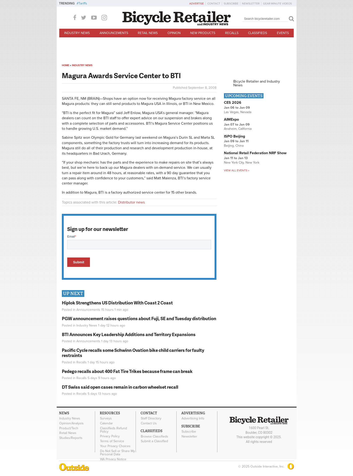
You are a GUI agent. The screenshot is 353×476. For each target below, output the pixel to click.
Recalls (231, 33)
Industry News (77, 33)
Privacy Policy (110, 436)
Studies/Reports (70, 438)
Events (283, 33)
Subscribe (231, 3)
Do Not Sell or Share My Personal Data (117, 452)
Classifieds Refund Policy (113, 429)
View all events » (236, 170)
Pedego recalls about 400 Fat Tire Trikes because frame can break (127, 371)
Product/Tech (68, 428)
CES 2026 (232, 102)
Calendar (106, 423)
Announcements (114, 33)
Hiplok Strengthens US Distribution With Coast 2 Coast (117, 302)
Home (65, 65)
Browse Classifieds (154, 436)
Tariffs (82, 3)
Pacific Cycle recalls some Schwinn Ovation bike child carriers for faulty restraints (133, 353)
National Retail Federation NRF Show (255, 153)
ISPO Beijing (234, 136)
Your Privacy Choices (115, 446)
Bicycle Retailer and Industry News (256, 83)
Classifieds (257, 33)
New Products (202, 33)
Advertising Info (193, 418)
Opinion (174, 33)
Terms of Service (112, 441)
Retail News (148, 33)
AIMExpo (231, 119)
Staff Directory (151, 418)
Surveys (106, 418)
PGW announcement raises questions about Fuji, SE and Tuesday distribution (139, 318)
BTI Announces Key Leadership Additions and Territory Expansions (129, 334)
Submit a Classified (154, 441)
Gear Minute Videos (277, 3)
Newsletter (251, 3)
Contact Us (149, 423)
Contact (213, 3)
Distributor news (131, 202)
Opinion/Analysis (71, 423)
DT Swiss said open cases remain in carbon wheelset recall (120, 387)
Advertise (196, 3)
